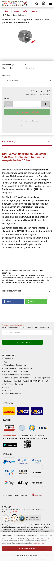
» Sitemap (6, 391)
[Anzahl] (27, 104)
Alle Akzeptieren (27, 548)
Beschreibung (8, 141)
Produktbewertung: (11, 291)
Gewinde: (6, 75)
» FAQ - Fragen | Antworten (13, 384)
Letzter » (35, 11)
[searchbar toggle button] (36, 3)
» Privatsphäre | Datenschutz (14, 365)
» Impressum (7, 359)
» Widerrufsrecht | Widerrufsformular (17, 368)
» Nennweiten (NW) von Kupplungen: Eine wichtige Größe (26, 378)
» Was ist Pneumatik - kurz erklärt (16, 375)
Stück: (7, 99)
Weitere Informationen (27, 555)
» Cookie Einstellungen (11, 393)
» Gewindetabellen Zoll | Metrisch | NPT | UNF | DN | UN (25, 381)
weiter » (26, 11)
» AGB (4, 362)
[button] (8, 104)
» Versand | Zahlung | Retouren (15, 371)
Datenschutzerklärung (38, 543)
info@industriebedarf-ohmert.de (19, 512)
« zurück (16, 11)
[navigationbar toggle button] (50, 3)
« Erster (6, 11)
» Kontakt (6, 387)
